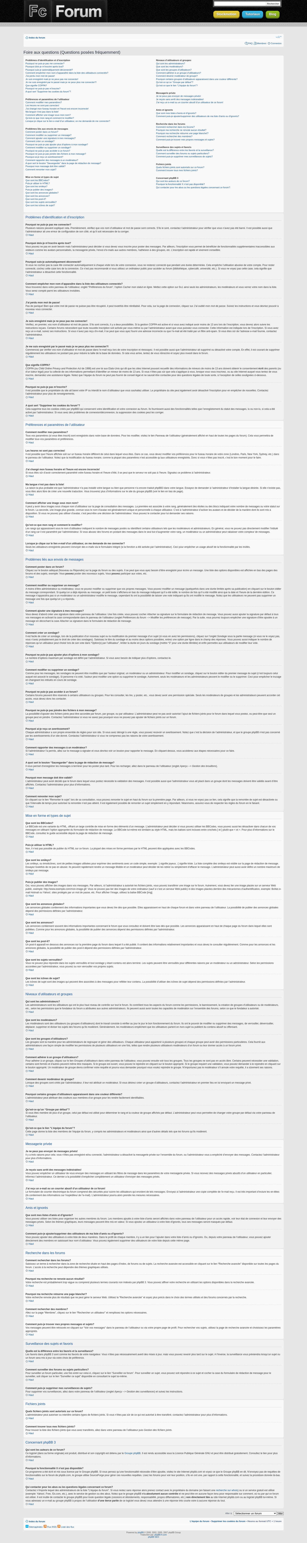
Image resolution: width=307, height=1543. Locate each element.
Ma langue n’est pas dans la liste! (42, 111)
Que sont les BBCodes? (37, 180)
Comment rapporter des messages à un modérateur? (52, 160)
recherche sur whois (227, 1490)
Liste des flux (65, 1527)
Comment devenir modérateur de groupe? (177, 76)
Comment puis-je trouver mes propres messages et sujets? (185, 139)
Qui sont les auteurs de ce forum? (173, 181)
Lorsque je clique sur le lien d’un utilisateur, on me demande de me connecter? (68, 121)
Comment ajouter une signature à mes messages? (51, 138)
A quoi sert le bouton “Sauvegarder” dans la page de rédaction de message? (63, 163)
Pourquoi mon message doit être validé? (46, 166)
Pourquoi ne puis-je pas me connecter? (45, 63)
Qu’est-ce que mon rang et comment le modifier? (50, 118)
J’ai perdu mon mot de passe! (40, 76)
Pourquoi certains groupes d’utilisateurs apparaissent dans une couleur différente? (197, 79)
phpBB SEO (153, 1537)
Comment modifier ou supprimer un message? (49, 135)
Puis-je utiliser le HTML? (38, 183)
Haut (31, 235)
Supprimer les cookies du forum (228, 1521)
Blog (272, 14)
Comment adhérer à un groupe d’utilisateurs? (178, 73)
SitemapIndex (34, 1527)
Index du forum (37, 37)
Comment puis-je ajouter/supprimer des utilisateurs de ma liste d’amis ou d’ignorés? (197, 116)
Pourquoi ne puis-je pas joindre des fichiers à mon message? (56, 154)
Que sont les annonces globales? (42, 192)
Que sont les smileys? (37, 186)
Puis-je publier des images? (39, 189)
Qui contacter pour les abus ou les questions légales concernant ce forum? (193, 187)
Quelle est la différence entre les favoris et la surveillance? (185, 150)
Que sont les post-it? (36, 199)
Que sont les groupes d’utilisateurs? (174, 70)
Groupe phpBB (132, 1453)
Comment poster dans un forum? (42, 132)
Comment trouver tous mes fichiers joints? (177, 170)
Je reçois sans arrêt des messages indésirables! (180, 99)
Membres (261, 43)
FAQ (250, 43)
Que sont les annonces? (38, 196)
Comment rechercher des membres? (174, 136)
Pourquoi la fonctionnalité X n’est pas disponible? (180, 184)
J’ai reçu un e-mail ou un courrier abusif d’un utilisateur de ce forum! (189, 102)
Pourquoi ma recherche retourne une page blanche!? (182, 133)
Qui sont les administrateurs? (170, 63)
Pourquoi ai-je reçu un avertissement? (44, 157)
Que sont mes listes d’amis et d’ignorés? (176, 113)
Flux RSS (50, 1527)
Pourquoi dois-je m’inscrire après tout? (45, 66)
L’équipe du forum (199, 1521)
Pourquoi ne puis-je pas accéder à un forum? (48, 151)
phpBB (141, 1532)
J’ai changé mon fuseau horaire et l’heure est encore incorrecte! (57, 108)
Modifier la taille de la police (279, 37)
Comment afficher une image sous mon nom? (48, 115)
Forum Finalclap (79, 11)
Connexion (276, 43)
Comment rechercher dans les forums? (175, 127)
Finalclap (37, 11)
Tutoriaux (252, 14)
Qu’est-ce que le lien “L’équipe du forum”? (176, 85)
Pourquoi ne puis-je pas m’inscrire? (43, 88)
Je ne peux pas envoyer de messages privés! (178, 96)
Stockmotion (226, 14)
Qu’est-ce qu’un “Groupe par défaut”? (174, 82)
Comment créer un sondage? (40, 141)
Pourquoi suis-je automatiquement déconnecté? (49, 70)
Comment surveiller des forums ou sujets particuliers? (182, 153)
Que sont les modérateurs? (169, 66)
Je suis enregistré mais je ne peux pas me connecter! (52, 79)
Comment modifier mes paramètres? (44, 102)
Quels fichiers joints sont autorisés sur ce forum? (180, 167)
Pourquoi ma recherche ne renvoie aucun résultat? (181, 130)
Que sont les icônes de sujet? (40, 205)
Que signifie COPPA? (36, 85)
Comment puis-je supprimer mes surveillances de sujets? (184, 156)
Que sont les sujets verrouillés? (41, 202)
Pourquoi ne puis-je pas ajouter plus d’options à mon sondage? (57, 144)
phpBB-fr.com (160, 1534)
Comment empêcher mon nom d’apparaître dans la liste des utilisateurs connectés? (67, 73)
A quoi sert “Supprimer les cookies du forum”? (48, 91)
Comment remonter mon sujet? (41, 169)
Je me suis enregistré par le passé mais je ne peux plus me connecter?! (61, 82)
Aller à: (228, 1513)
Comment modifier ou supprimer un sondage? (48, 147)
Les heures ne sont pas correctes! (42, 105)
